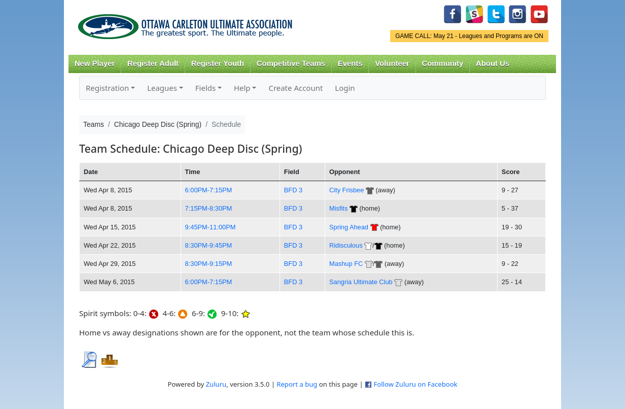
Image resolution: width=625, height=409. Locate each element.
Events (350, 63)
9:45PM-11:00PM (210, 227)
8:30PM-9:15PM (208, 263)
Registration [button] (107, 88)
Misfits (338, 208)
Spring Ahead (348, 227)
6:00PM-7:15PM (208, 190)
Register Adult (153, 63)
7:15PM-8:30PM (208, 208)
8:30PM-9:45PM (208, 245)
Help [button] (242, 88)
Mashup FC (346, 263)
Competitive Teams (291, 63)
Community (443, 63)
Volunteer (392, 63)
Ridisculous (346, 245)
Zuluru (216, 384)
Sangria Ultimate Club (361, 282)
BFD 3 (293, 190)
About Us (492, 63)
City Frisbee (346, 190)
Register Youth (217, 63)
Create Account (295, 88)
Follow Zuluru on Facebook (415, 384)
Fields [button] (205, 88)
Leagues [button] (162, 88)
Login (345, 88)
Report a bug (296, 384)
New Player (95, 63)
